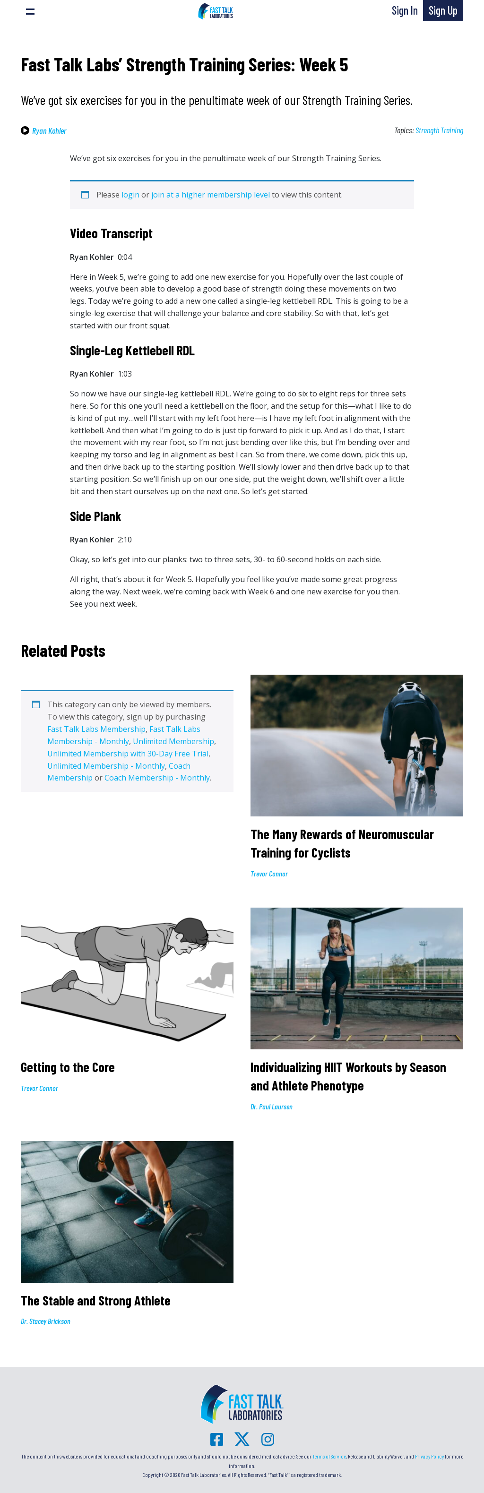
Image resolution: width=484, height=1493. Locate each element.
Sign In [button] (405, 10)
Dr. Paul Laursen (272, 1106)
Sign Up (443, 10)
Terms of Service (329, 1456)
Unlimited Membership (173, 741)
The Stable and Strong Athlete (96, 1300)
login (130, 194)
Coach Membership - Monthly (157, 777)
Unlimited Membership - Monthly (106, 766)
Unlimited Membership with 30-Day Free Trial (127, 753)
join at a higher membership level (210, 194)
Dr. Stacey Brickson (45, 1320)
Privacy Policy (429, 1456)
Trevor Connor (269, 873)
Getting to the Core (69, 1067)
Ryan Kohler (49, 130)
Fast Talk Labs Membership (96, 729)
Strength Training (439, 130)
